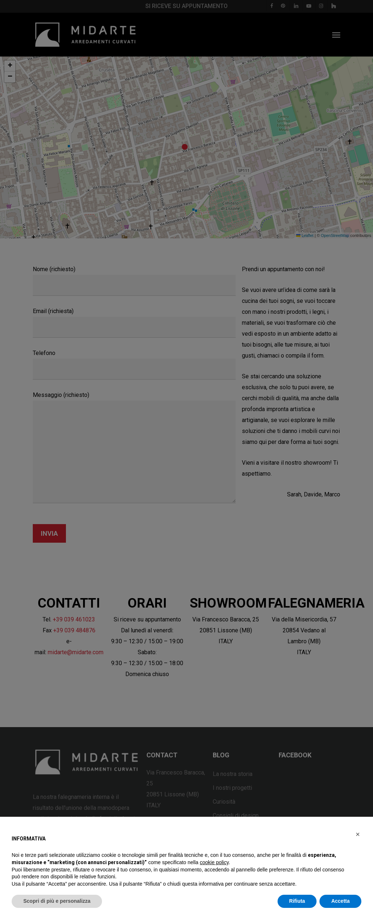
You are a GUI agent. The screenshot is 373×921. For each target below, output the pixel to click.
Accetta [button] (340, 901)
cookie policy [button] (214, 862)
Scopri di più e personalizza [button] (56, 901)
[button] (358, 834)
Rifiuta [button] (297, 901)
